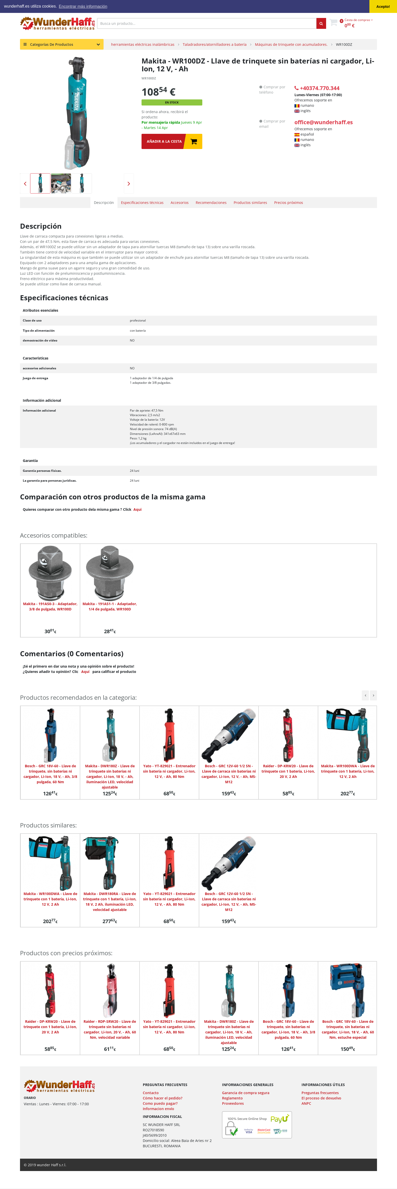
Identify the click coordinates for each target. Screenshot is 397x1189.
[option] (77, 114)
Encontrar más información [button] (83, 6)
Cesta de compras (359, 20)
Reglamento (232, 1098)
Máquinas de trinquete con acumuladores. (291, 44)
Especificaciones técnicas (142, 202)
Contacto (151, 1092)
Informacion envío (158, 1108)
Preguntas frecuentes (320, 1092)
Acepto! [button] (383, 7)
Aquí (85, 671)
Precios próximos (288, 202)
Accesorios (180, 202)
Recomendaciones (211, 202)
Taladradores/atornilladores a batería (215, 44)
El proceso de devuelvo (321, 1098)
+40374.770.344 (317, 88)
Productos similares (250, 202)
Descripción (104, 202)
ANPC (306, 1103)
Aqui (137, 509)
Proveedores (233, 1103)
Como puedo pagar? (160, 1103)
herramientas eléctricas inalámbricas (142, 44)
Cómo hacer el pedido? (162, 1098)
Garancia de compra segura (245, 1092)
